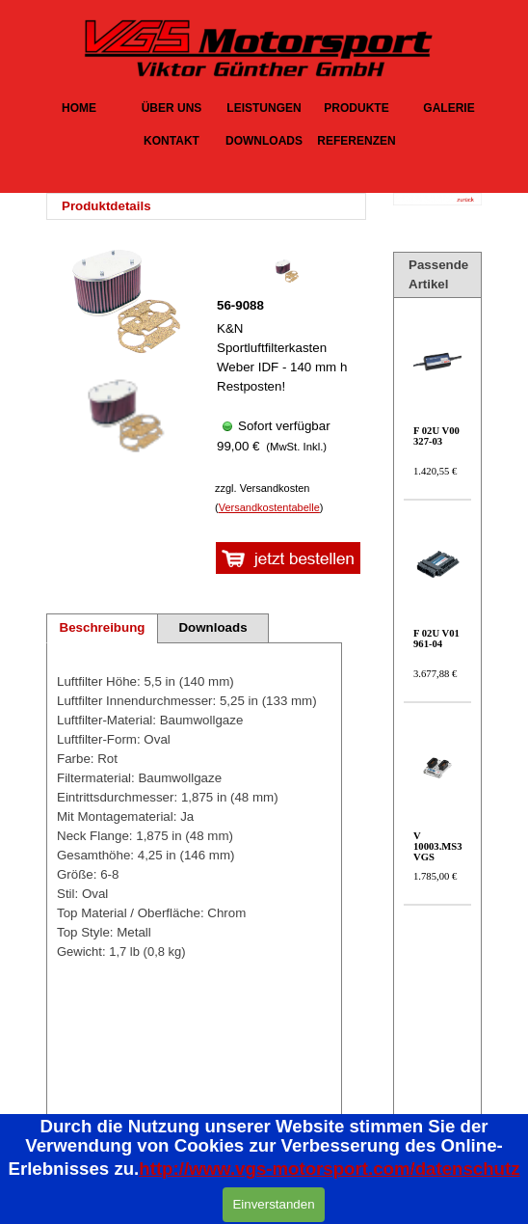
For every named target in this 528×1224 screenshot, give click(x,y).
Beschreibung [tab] (102, 627)
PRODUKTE (356, 108)
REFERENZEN (356, 141)
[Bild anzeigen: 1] (123, 416)
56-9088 (240, 305)
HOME (79, 108)
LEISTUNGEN (263, 108)
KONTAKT (171, 141)
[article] (286, 363)
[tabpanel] (212, 206)
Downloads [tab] (212, 627)
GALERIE (448, 108)
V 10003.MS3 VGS (437, 846)
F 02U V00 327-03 (436, 436)
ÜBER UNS (172, 108)
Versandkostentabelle (269, 507)
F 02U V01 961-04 (436, 638)
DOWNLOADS (264, 141)
